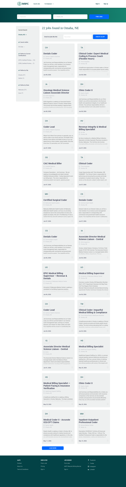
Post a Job (44, 463)
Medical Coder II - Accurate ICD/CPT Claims (56, 421)
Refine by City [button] (24, 70)
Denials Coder (50, 53)
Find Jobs (99, 16)
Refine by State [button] (24, 85)
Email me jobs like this (50, 37)
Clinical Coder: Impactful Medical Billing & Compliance (93, 311)
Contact (19, 463)
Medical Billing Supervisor (91, 273)
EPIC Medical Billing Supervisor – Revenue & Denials (55, 276)
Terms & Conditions (22, 469)
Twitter (92, 463)
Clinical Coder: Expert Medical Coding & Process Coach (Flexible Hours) (93, 56)
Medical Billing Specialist (91, 346)
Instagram (93, 466)
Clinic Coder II (86, 90)
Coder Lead (49, 127)
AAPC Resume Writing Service (72, 466)
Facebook (93, 460)
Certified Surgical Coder (55, 200)
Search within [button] (24, 42)
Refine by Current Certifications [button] (24, 54)
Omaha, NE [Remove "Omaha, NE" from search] (21, 34)
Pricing (43, 466)
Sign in (98, 4)
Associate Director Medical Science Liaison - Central (92, 238)
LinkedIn (92, 469)
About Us (19, 466)
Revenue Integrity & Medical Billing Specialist (92, 128)
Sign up (106, 4)
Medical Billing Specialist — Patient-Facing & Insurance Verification (56, 386)
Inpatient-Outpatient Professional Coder (88, 421)
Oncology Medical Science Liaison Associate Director (56, 91)
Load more (52, 448)
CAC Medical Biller (52, 163)
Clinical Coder (85, 163)
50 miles (21, 47)
